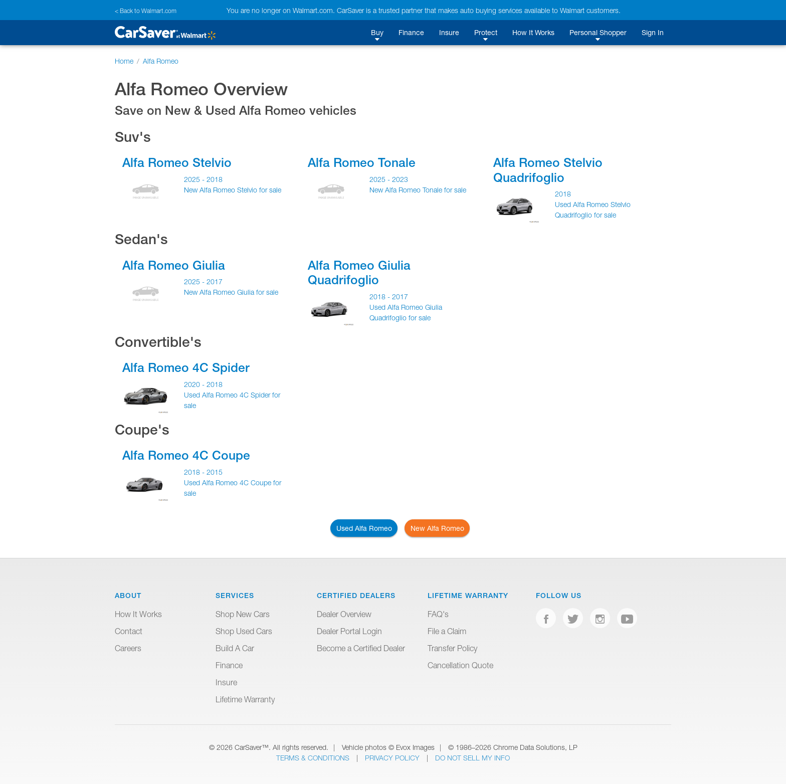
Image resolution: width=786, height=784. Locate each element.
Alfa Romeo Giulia (173, 265)
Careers (128, 648)
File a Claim (447, 631)
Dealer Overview (344, 614)
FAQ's (438, 614)
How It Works (533, 32)
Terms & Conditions (313, 757)
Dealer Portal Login (349, 631)
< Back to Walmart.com (145, 11)
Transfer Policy (452, 648)
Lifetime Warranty (245, 699)
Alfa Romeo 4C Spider (186, 367)
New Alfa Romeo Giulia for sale (231, 292)
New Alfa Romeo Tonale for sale (417, 189)
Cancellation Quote (460, 665)
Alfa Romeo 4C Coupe (186, 455)
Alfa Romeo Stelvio (177, 162)
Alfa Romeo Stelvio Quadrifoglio (548, 169)
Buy (377, 32)
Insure (449, 32)
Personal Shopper (598, 32)
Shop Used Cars (244, 631)
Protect (485, 32)
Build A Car (235, 648)
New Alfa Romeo (437, 528)
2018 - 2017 (388, 296)
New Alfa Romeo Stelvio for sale (232, 189)
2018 (563, 193)
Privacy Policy (393, 757)
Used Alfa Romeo (364, 528)
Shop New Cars (243, 614)
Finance (411, 32)
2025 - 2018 (203, 179)
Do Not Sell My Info (472, 757)
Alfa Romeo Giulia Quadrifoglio (359, 272)
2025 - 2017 (203, 281)
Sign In (653, 32)
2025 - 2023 (388, 179)
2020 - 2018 (203, 384)
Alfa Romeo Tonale (362, 162)
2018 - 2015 (203, 472)
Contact (128, 631)
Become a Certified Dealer (361, 648)
